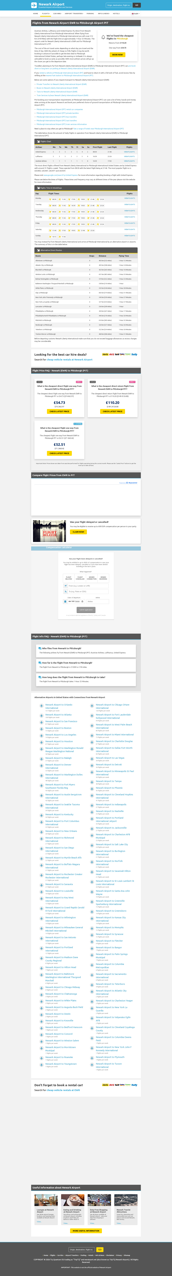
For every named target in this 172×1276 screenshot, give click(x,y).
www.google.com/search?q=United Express (61, 175)
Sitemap (127, 1255)
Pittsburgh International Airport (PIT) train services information (62, 124)
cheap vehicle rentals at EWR (63, 1090)
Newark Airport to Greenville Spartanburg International (115, 904)
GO (136, 5)
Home (35, 13)
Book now (117, 55)
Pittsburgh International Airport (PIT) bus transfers (57, 117)
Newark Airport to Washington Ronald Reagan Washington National (64, 751)
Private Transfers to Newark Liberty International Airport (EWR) (62, 84)
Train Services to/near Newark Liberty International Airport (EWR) (62, 95)
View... (39, 1222)
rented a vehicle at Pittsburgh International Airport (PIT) (61, 73)
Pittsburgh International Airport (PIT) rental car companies (60, 109)
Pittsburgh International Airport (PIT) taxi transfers (57, 121)
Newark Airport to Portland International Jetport (115, 821)
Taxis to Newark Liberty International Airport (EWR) (57, 92)
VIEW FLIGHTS (129, 152)
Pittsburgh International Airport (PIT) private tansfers (58, 113)
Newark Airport (55, 5)
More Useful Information (86, 1231)
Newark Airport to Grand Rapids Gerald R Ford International (64, 910)
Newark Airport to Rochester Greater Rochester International (64, 877)
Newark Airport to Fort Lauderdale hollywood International (115, 717)
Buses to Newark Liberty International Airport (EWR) (57, 88)
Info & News (103, 13)
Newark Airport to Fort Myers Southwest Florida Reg (64, 787)
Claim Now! (78, 532)
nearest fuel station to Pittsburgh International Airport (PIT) (69, 75)
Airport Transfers (73, 13)
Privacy (119, 1255)
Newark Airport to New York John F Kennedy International (115, 1050)
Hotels (116, 13)
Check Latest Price (59, 411)
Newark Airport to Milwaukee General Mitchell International (64, 930)
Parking (90, 13)
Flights (45, 13)
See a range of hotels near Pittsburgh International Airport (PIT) (99, 129)
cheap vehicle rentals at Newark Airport (69, 359)
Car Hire (57, 13)
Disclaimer (110, 1255)
